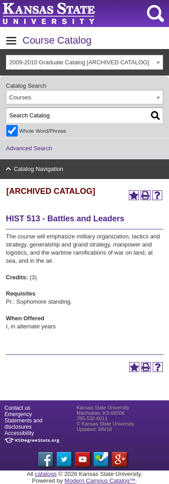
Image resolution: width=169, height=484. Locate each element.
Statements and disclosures (23, 423)
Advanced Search (29, 148)
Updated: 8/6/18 (94, 429)
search (155, 13)
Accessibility (19, 433)
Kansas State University (82, 13)
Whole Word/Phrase (42, 131)
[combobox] (84, 62)
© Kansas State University (105, 423)
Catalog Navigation (39, 169)
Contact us (17, 408)
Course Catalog (57, 40)
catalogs (45, 474)
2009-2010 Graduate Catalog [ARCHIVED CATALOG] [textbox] (79, 62)
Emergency (18, 414)
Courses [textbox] (20, 97)
